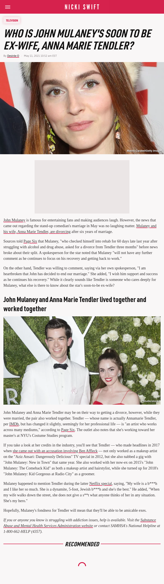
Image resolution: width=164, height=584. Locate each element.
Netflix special (100, 483)
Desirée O (13, 55)
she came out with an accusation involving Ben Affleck (55, 451)
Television (12, 20)
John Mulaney (14, 220)
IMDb (14, 424)
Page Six (30, 241)
